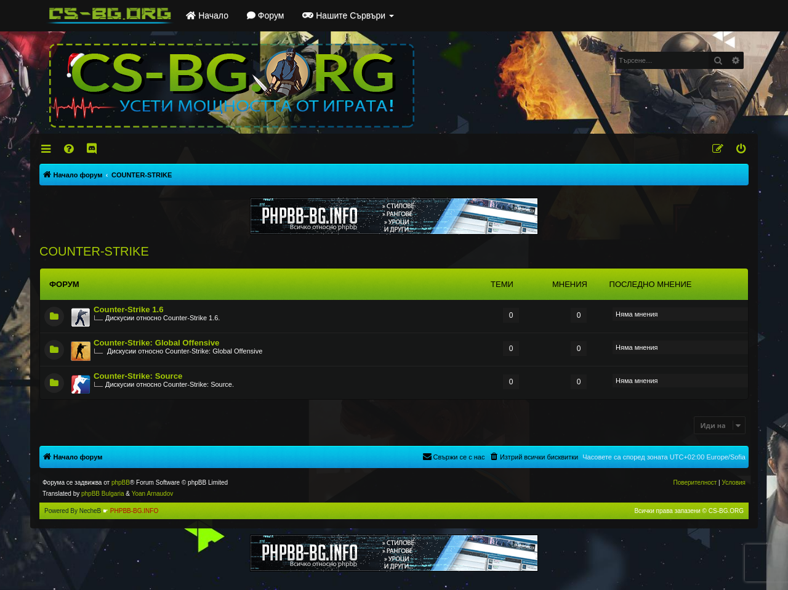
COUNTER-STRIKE (94, 251)
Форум (265, 15)
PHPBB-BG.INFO (134, 510)
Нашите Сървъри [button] (348, 15)
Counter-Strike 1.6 (129, 309)
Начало (207, 15)
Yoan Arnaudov (152, 493)
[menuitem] (70, 149)
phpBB (120, 482)
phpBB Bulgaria (102, 493)
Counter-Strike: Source (138, 376)
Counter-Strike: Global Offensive (156, 342)
